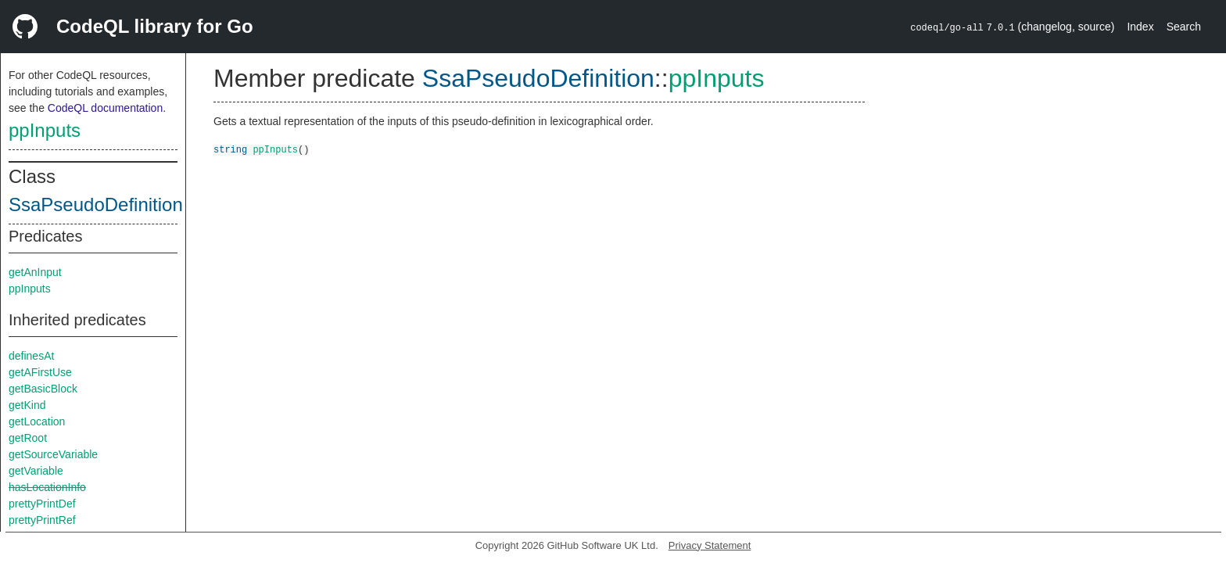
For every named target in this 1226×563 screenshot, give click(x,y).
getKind (27, 405)
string (230, 149)
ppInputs (45, 130)
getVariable (36, 470)
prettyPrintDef (42, 503)
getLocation (37, 421)
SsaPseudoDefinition (96, 204)
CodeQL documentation (105, 108)
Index (1140, 26)
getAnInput (35, 272)
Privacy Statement (710, 545)
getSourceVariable (53, 454)
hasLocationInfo (47, 487)
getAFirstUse (40, 372)
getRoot (28, 438)
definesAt (31, 356)
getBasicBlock (43, 388)
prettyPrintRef (42, 520)
